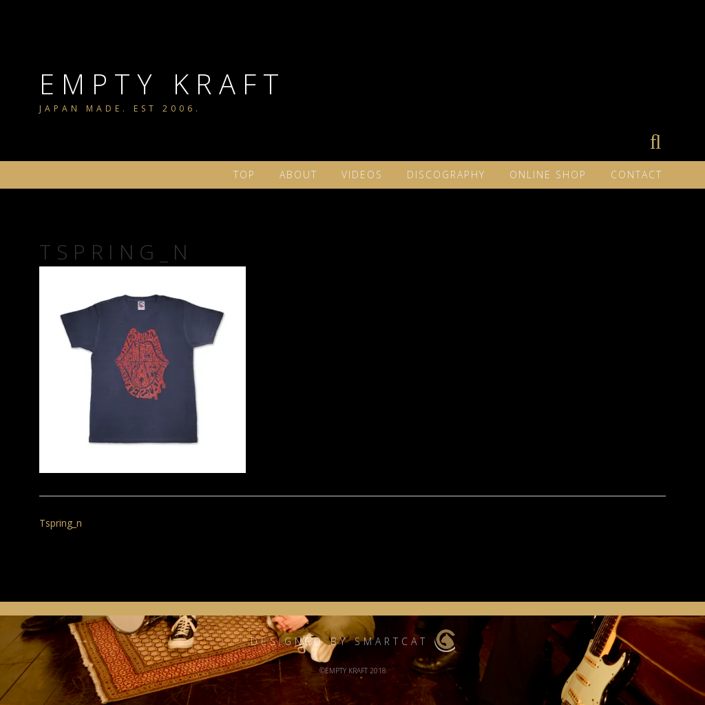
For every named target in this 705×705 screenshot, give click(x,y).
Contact (636, 174)
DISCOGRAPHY (446, 174)
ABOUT (298, 174)
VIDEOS (362, 174)
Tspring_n (60, 522)
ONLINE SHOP (548, 174)
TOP (244, 174)
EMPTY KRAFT (162, 84)
